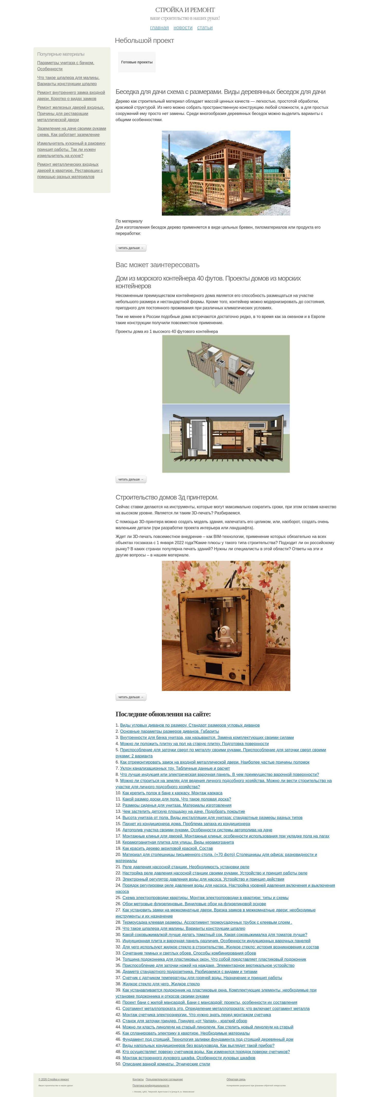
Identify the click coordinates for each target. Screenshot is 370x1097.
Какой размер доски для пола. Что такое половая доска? (177, 799)
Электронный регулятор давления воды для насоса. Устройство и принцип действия (203, 879)
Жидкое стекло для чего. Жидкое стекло (161, 984)
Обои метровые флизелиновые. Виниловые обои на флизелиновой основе (194, 904)
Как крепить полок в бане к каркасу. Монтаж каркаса (173, 793)
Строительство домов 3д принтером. (167, 497)
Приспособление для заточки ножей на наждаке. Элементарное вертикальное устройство (209, 965)
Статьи (204, 27)
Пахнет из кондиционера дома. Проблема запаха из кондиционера (186, 824)
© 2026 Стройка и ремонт (54, 1079)
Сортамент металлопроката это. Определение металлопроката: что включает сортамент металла (216, 1008)
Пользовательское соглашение (164, 1079)
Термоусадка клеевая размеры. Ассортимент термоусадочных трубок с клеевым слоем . (207, 922)
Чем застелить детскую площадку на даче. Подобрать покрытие (184, 811)
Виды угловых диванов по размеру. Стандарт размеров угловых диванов (190, 725)
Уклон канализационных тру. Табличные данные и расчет (175, 768)
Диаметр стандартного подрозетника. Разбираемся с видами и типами (190, 971)
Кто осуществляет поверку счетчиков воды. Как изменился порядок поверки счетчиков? (206, 1052)
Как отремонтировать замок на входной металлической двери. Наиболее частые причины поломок (214, 762)
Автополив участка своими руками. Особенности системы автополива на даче (197, 830)
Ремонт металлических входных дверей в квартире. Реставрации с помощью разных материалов (70, 170)
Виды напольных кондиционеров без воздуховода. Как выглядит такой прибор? (198, 1045)
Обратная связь (236, 1079)
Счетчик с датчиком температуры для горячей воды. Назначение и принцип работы (202, 978)
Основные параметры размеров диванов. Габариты (169, 731)
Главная (159, 27)
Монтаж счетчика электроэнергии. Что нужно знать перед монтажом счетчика (197, 1015)
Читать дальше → (131, 248)
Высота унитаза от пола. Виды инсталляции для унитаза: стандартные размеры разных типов (213, 817)
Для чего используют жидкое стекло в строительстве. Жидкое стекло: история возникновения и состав (221, 947)
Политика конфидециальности (151, 1085)
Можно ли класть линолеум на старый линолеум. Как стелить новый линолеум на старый (208, 1027)
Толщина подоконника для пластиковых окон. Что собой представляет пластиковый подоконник (214, 959)
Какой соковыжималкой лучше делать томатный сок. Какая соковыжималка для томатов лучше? (215, 934)
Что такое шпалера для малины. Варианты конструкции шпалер (184, 928)
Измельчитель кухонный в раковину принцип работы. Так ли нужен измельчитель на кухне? (71, 149)
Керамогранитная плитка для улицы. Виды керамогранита (178, 842)
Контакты (138, 1079)
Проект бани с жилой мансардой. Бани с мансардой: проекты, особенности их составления (210, 1002)
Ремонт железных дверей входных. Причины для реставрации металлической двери (70, 113)
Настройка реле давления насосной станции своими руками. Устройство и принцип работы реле (215, 873)
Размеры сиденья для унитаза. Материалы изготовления (177, 805)
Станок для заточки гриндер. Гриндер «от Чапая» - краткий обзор (185, 1021)
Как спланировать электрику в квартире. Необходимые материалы (186, 1033)
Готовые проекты (137, 62)
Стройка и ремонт (185, 10)
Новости (182, 27)
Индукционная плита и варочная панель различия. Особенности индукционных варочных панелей (217, 941)
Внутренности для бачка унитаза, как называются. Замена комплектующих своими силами (207, 737)
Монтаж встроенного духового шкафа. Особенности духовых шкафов (189, 1058)
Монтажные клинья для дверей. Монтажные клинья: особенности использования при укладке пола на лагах (226, 836)
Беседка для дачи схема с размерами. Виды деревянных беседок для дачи (220, 91)
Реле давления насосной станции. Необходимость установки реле (186, 867)
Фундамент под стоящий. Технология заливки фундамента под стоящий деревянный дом (208, 1039)
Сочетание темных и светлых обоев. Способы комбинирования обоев (189, 953)
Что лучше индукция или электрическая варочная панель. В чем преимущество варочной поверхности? (219, 774)
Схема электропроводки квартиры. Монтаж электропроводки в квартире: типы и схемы (206, 898)
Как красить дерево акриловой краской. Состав (168, 848)
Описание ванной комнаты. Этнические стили (166, 1064)
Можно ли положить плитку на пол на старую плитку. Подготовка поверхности (194, 744)
